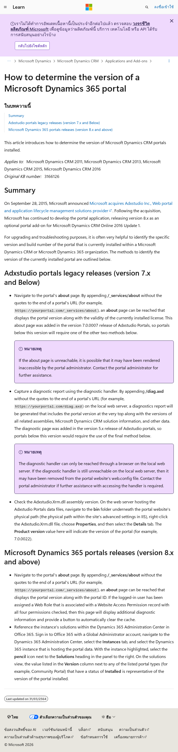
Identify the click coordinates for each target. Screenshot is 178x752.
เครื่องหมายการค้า (129, 736)
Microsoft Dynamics (34, 60)
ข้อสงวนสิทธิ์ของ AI (20, 729)
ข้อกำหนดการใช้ (94, 736)
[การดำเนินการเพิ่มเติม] (169, 61)
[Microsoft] (89, 7)
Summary (16, 115)
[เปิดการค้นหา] (147, 7)
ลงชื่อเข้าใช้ (164, 6)
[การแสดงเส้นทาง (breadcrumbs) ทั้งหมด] (8, 61)
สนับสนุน (105, 729)
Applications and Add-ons (126, 60)
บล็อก (82, 729)
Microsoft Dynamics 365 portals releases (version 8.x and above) (60, 129)
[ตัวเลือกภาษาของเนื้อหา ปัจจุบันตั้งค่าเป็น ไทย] (12, 717)
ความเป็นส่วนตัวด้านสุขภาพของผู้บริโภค (37, 736)
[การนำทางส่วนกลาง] (5, 7)
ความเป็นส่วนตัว (132, 729)
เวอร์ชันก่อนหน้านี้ (57, 729)
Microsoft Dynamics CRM (78, 60)
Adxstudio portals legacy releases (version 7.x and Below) (54, 122)
